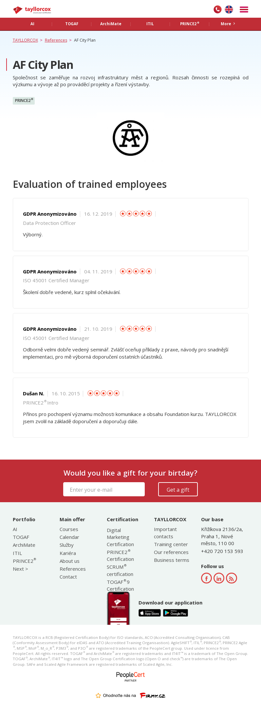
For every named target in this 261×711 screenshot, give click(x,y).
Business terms (171, 560)
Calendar (69, 537)
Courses (69, 529)
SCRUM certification (120, 570)
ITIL (17, 553)
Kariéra (68, 553)
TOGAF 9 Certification (120, 585)
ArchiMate (24, 545)
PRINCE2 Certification (120, 555)
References (73, 568)
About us (70, 561)
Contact (68, 576)
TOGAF (21, 537)
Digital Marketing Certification (120, 537)
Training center (171, 544)
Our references (171, 552)
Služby (67, 545)
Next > (20, 568)
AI (15, 529)
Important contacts (165, 532)
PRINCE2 (24, 100)
